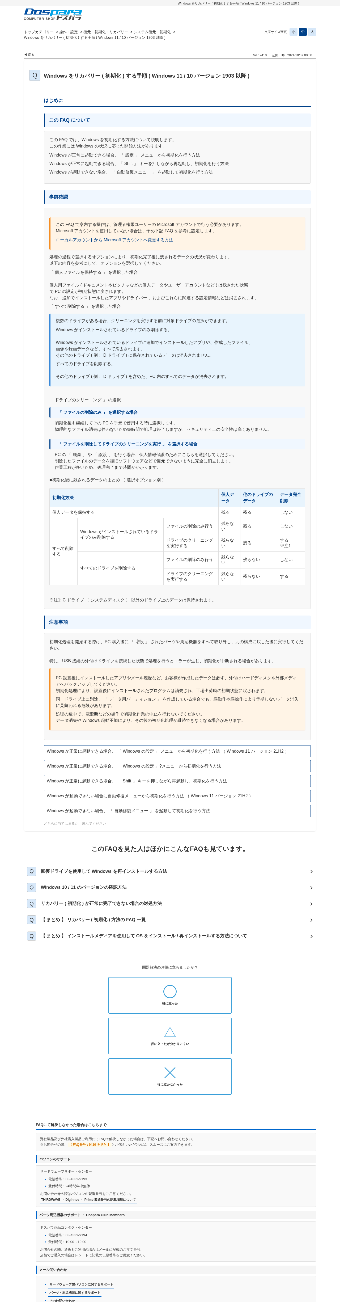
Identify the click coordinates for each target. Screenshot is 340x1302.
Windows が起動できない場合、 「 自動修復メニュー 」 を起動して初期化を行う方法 (128, 810)
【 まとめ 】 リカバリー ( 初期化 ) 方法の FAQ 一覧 (98, 925)
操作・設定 (68, 32)
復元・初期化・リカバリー (105, 32)
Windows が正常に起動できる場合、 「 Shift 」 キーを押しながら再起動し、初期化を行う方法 (137, 781)
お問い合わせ (123, 1266)
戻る (31, 55)
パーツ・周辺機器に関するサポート (77, 1219)
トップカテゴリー (39, 32)
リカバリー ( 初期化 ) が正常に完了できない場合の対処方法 (107, 907)
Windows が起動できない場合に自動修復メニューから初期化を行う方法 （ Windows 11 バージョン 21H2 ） (150, 796)
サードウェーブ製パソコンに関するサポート (83, 1211)
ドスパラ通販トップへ (65, 1266)
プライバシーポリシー (159, 1266)
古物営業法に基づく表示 (269, 1266)
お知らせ (97, 1266)
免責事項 (235, 1266)
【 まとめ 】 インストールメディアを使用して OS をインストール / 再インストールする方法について (152, 943)
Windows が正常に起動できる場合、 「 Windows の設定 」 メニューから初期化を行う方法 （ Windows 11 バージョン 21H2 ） (168, 751)
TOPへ (309, 1252)
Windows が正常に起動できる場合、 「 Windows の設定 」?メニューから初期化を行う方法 (134, 766)
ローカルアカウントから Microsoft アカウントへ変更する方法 (114, 240)
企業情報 (195, 1274)
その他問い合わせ (63, 1228)
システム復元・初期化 (152, 32)
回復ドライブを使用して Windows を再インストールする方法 (110, 872)
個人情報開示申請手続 (202, 1266)
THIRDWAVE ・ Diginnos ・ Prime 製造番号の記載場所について (92, 1125)
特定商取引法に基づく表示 (159, 1274)
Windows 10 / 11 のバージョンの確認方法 (88, 889)
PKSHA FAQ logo (302, 1295)
